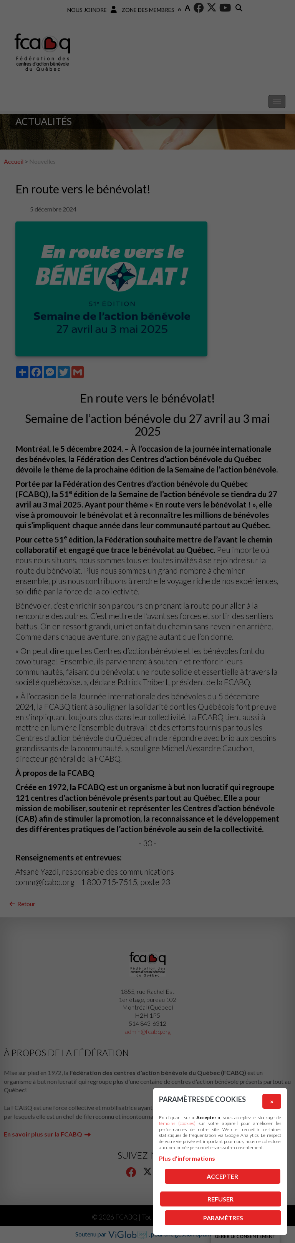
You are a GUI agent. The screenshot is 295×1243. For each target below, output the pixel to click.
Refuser (220, 1199)
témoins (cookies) (177, 1123)
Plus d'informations (187, 1158)
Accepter (222, 1176)
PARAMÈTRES (223, 1217)
